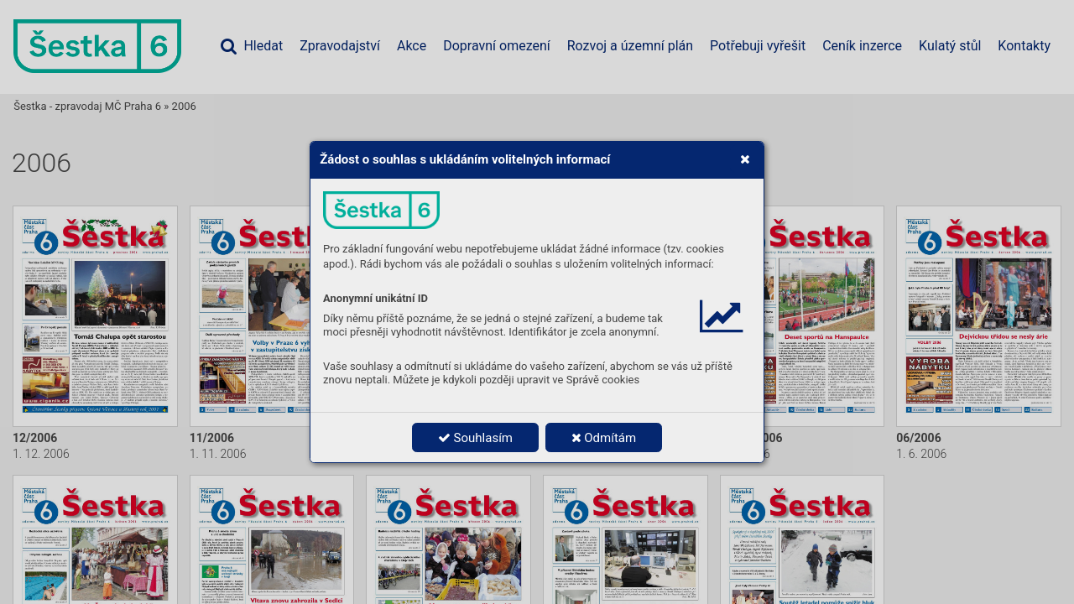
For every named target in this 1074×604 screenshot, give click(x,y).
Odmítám (604, 437)
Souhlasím (475, 437)
